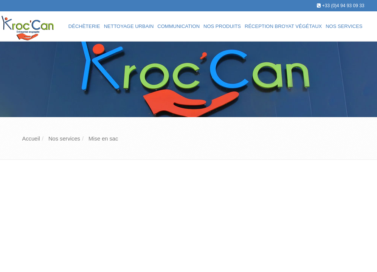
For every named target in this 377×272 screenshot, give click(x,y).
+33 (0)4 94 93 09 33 (343, 5)
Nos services (344, 26)
